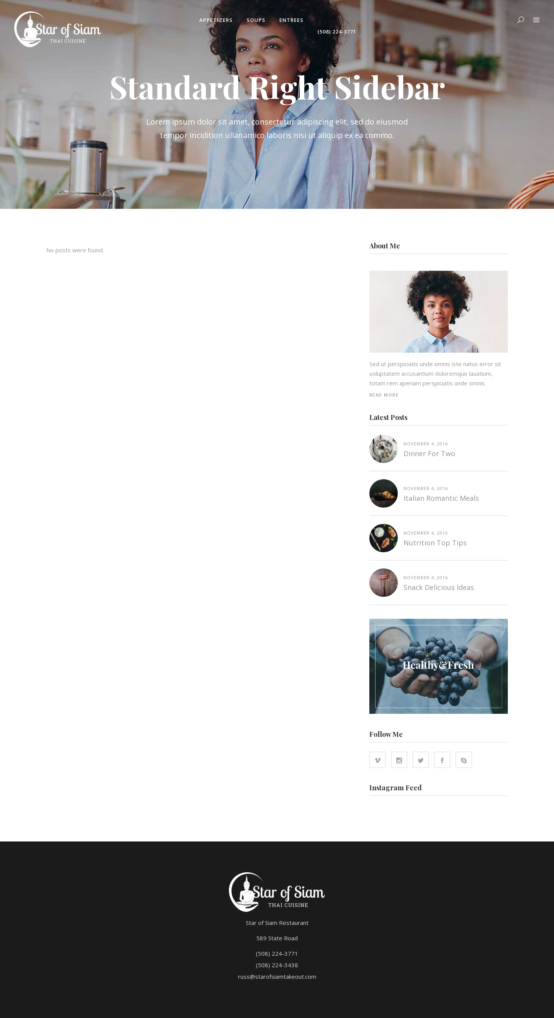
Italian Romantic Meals (441, 498)
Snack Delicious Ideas (439, 587)
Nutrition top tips (435, 542)
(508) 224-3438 (277, 965)
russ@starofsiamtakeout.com (277, 976)
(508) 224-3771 (277, 953)
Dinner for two (429, 453)
